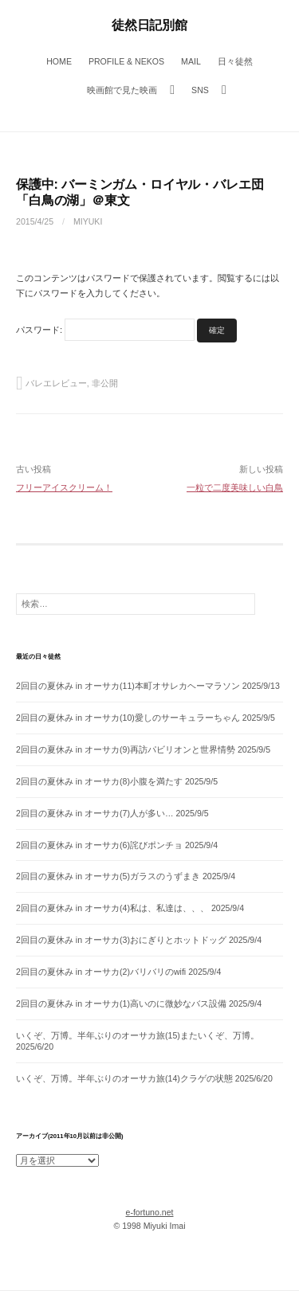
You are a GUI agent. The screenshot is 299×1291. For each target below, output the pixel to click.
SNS (200, 90)
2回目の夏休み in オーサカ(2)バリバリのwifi (101, 971)
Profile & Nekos (126, 61)
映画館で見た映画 (122, 90)
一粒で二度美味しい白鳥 (235, 487)
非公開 (105, 383)
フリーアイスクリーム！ (64, 487)
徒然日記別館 (149, 25)
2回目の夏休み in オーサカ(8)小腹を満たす (99, 781)
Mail (191, 61)
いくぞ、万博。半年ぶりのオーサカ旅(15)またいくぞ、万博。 (137, 1035)
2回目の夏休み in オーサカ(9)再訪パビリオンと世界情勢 (125, 749)
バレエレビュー (56, 383)
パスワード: (105, 329)
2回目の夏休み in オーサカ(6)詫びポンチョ (99, 845)
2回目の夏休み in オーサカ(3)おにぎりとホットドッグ (121, 940)
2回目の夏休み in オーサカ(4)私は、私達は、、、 (112, 908)
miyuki (87, 221)
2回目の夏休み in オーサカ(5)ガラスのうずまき (108, 876)
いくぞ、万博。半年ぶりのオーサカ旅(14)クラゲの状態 (124, 1078)
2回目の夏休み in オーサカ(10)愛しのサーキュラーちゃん (128, 717)
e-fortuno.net (150, 1212)
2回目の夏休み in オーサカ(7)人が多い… (95, 813)
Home (59, 61)
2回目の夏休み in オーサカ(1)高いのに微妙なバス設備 (121, 1003)
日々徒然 (235, 61)
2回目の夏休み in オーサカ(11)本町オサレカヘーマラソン (128, 685)
